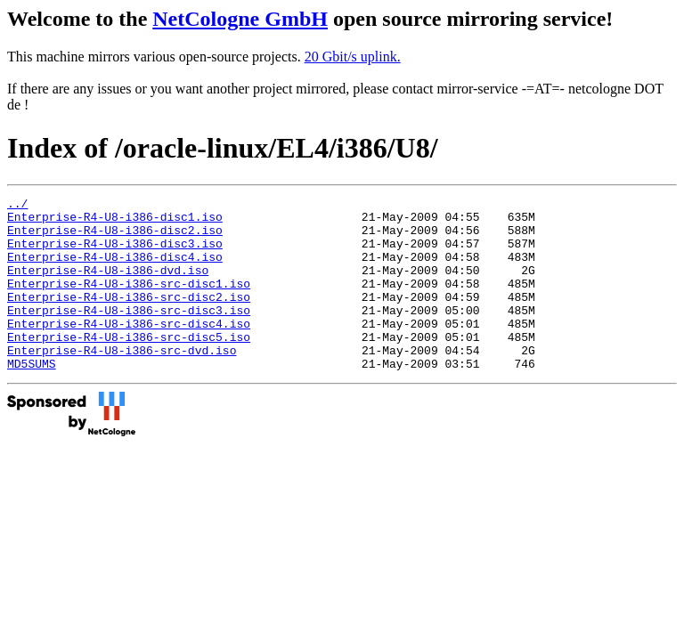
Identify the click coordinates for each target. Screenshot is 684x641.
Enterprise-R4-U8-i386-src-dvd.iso (121, 382)
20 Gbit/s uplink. (353, 56)
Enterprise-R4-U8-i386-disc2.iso (115, 238)
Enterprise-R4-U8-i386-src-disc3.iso (128, 334)
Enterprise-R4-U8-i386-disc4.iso (115, 270)
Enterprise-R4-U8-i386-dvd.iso (107, 286)
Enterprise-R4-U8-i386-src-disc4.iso (128, 350)
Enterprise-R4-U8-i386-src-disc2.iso (128, 318)
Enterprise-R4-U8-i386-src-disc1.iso (128, 302)
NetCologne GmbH (240, 18)
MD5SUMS (31, 398)
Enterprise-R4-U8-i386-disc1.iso (115, 222)
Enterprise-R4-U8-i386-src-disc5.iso (128, 366)
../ (17, 206)
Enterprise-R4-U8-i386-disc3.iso (115, 254)
